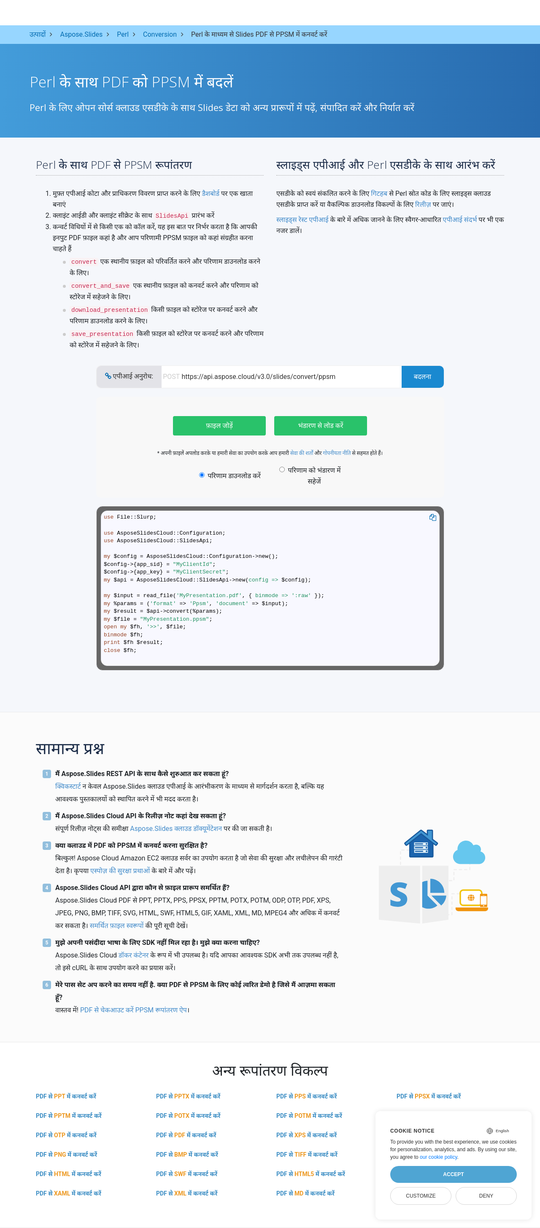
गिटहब (379, 193)
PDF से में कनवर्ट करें (66, 1096)
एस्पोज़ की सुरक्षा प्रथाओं (120, 871)
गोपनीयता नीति (337, 453)
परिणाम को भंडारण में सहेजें (309, 475)
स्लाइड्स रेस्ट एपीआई (302, 220)
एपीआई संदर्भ (460, 220)
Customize (420, 1196)
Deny (486, 1196)
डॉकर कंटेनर (133, 955)
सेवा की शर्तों (301, 453)
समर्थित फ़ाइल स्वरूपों (117, 926)
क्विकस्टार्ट (68, 786)
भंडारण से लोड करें (320, 426)
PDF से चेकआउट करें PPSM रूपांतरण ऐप (133, 1010)
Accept (453, 1174)
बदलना (423, 377)
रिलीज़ (423, 204)
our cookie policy (438, 1157)
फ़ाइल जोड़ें (219, 426)
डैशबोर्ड (210, 193)
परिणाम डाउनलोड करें (230, 476)
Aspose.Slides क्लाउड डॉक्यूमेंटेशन (176, 829)
